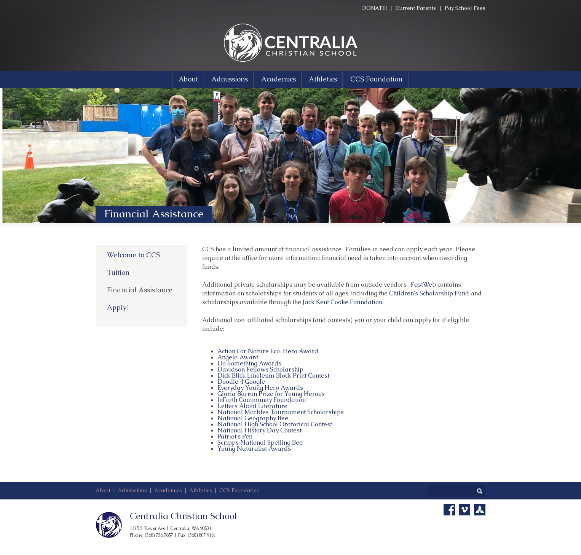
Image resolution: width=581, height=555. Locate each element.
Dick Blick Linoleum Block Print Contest (273, 376)
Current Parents (416, 8)
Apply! (117, 307)
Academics (168, 490)
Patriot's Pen (234, 436)
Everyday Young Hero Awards (260, 388)
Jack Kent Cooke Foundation (342, 302)
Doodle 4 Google (241, 382)
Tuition (118, 272)
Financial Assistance (139, 289)
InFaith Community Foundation (261, 400)
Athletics (200, 490)
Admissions (132, 490)
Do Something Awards (249, 363)
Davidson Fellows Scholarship (260, 369)
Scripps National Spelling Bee (260, 443)
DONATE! (374, 8)
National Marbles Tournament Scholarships (280, 412)
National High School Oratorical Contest (274, 424)
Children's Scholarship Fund (429, 293)
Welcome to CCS (133, 254)
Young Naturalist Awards (254, 449)
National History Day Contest (259, 430)
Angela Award (238, 357)
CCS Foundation (239, 490)
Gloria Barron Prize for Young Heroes (271, 394)
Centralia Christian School (183, 516)
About (103, 490)
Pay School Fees (465, 8)
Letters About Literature (252, 406)
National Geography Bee (252, 418)
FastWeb (423, 285)
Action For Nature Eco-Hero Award (267, 351)
